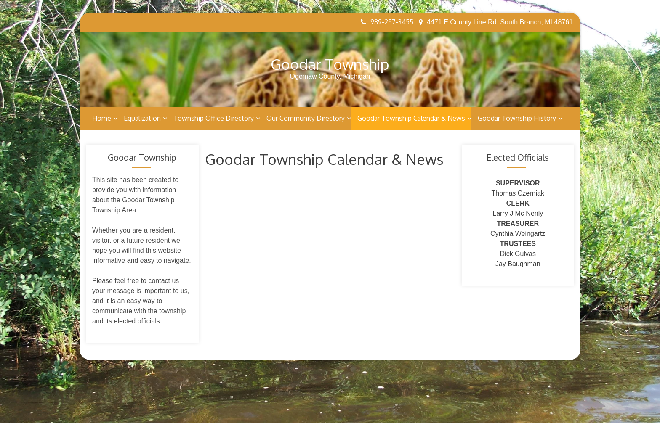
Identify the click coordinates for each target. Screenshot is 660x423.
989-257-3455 (387, 22)
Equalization (142, 118)
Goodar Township (330, 64)
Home (101, 118)
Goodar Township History (517, 118)
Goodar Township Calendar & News (411, 118)
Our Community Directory (305, 118)
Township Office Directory (213, 118)
